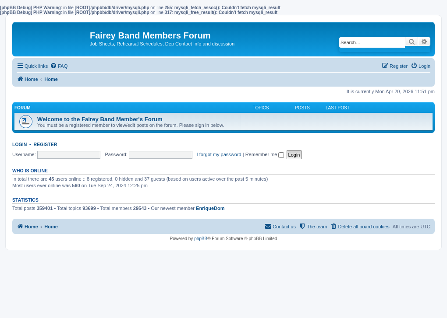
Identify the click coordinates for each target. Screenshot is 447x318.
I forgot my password (219, 154)
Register (45, 144)
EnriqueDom (210, 208)
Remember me (264, 154)
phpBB (200, 238)
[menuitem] (58, 66)
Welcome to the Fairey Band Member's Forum (100, 119)
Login (19, 144)
